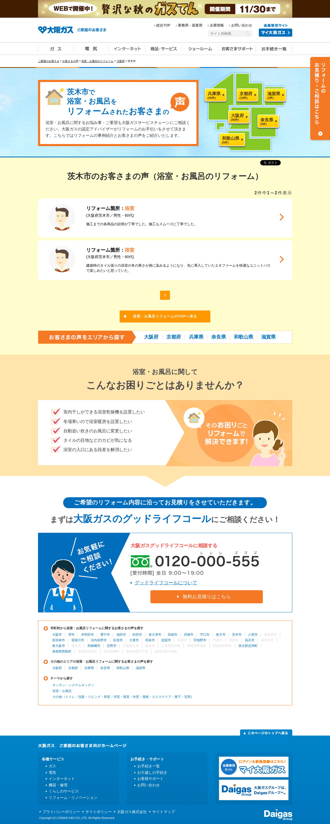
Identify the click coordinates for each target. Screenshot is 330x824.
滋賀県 (268, 337)
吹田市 (137, 634)
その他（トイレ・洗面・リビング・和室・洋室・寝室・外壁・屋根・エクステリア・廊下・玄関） (123, 697)
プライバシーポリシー (61, 812)
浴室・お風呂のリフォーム (97, 61)
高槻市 (172, 634)
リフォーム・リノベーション (73, 797)
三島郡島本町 (171, 646)
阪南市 (150, 646)
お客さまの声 (70, 61)
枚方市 (221, 634)
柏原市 (182, 640)
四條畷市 (94, 646)
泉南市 (76, 646)
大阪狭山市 (131, 646)
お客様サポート (150, 778)
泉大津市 (155, 634)
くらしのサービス (64, 791)
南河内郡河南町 (166, 651)
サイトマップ (163, 812)
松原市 (118, 640)
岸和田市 (87, 634)
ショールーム (200, 48)
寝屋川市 (77, 640)
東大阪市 (58, 646)
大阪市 (57, 634)
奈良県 (218, 337)
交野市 (111, 646)
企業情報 (217, 25)
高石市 (250, 640)
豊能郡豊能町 (196, 646)
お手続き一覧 (274, 48)
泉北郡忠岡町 (248, 646)
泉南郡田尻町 (87, 651)
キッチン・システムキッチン (73, 685)
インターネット (127, 48)
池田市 (121, 634)
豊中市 (105, 634)
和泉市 (150, 640)
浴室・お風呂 (62, 691)
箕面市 (166, 640)
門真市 (217, 640)
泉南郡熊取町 (61, 651)
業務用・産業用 (190, 25)
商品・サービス (164, 48)
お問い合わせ (241, 25)
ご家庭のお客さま (48, 61)
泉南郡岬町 (112, 651)
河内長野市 (99, 640)
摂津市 (233, 640)
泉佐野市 (270, 634)
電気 (91, 48)
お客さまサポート (237, 48)
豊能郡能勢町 (222, 646)
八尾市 (253, 634)
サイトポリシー (98, 812)
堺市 (71, 634)
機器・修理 (58, 785)
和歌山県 (243, 337)
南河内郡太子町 (137, 651)
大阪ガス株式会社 (132, 812)
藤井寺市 (267, 640)
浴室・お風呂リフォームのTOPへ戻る (165, 316)
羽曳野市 (200, 640)
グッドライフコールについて (166, 582)
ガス (56, 48)
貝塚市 (189, 634)
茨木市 (237, 634)
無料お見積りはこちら (207, 596)
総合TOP (163, 25)
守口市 (205, 634)
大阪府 (121, 61)
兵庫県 (196, 337)
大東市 (134, 640)
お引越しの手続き (152, 772)
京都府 (173, 337)
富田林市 (58, 640)
